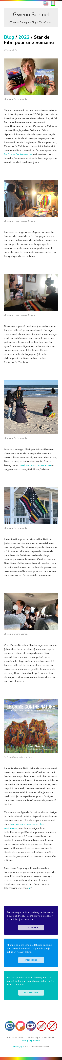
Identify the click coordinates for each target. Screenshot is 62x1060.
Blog (34, 22)
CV (40, 22)
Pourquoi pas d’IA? (31, 1040)
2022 (24, 37)
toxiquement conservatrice (35, 465)
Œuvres (13, 22)
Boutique (24, 22)
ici (30, 888)
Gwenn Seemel (31, 14)
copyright (18, 1046)
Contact (48, 22)
